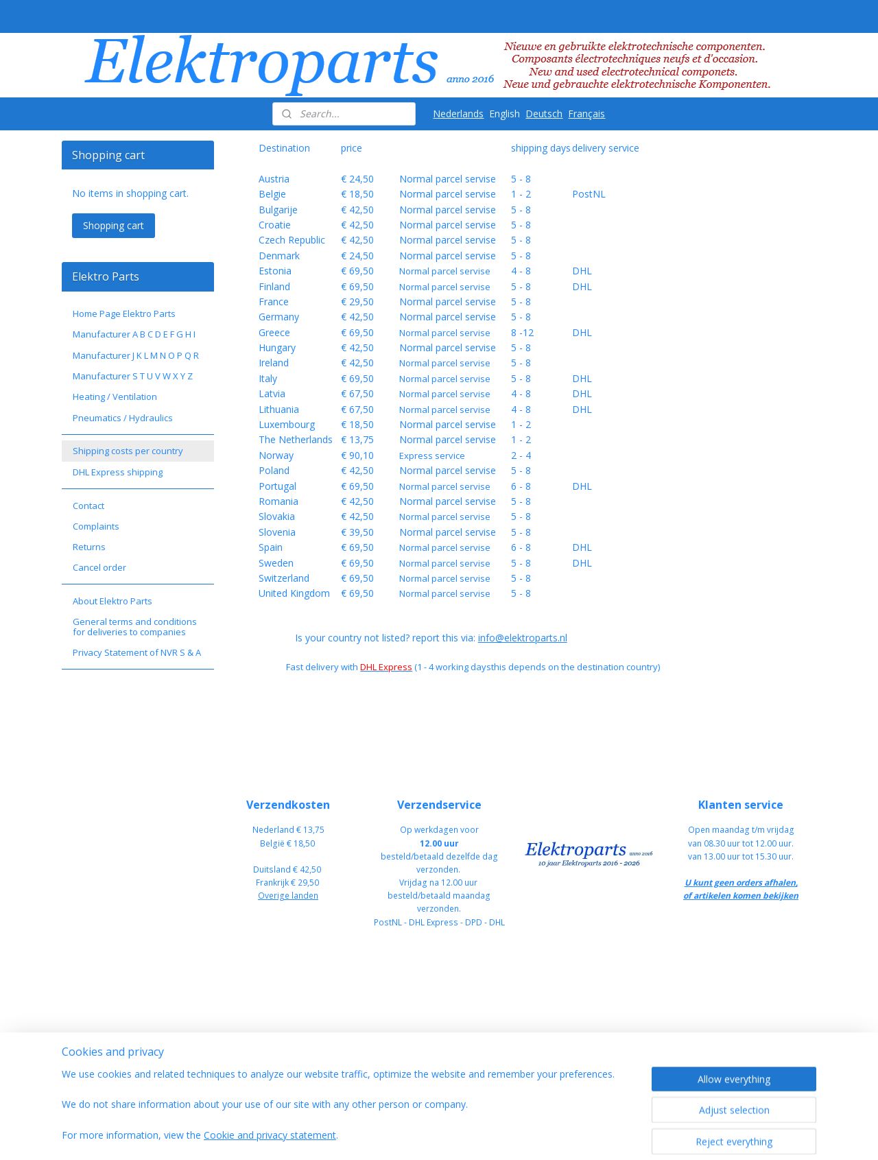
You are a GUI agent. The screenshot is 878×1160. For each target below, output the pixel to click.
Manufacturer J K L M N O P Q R (136, 355)
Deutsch (543, 113)
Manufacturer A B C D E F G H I (134, 334)
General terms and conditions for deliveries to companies (135, 626)
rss (512, 1135)
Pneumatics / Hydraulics (123, 418)
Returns (89, 547)
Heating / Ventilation (115, 396)
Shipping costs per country (128, 451)
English (504, 113)
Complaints (96, 526)
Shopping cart (113, 225)
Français (586, 113)
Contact (88, 505)
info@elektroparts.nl (522, 637)
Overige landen (288, 895)
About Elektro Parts (112, 601)
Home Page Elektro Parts (124, 313)
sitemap (483, 1135)
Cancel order (99, 567)
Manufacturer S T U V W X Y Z (133, 376)
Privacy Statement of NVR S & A (137, 652)
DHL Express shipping (118, 472)
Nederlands (458, 113)
